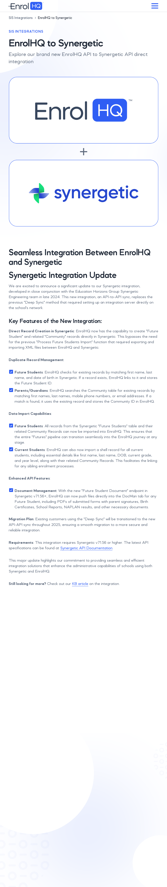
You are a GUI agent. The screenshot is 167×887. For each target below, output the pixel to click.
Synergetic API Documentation (86, 548)
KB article (80, 583)
